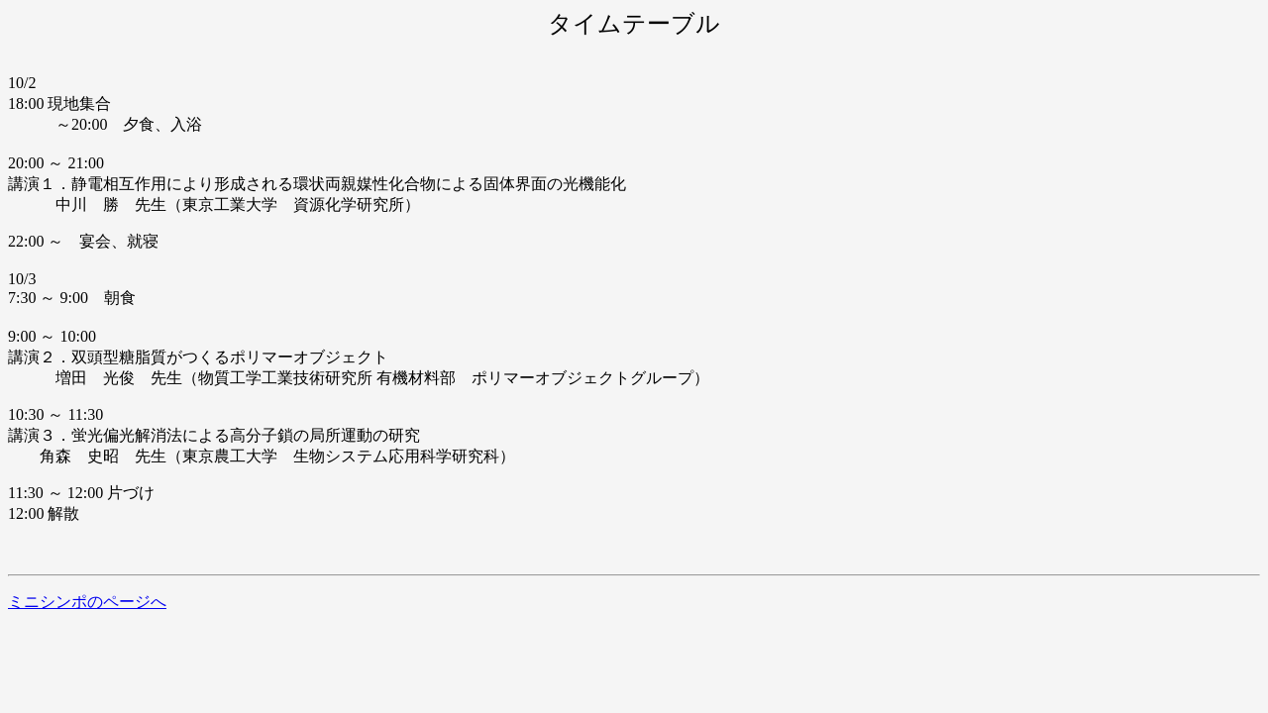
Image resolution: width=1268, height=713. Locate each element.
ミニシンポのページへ (87, 601)
